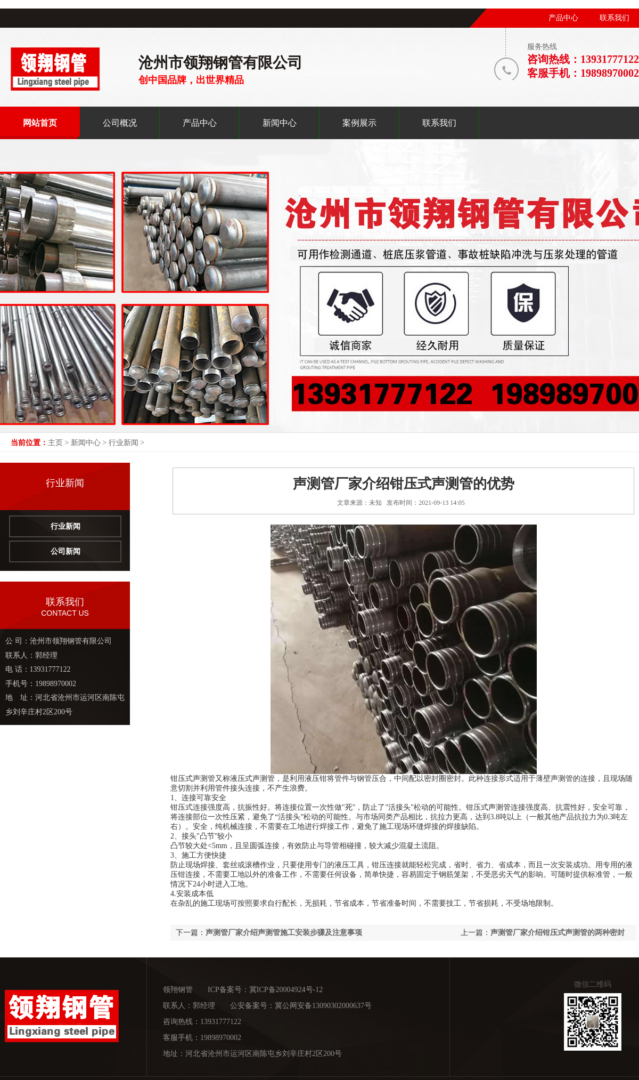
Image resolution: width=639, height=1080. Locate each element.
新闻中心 (86, 443)
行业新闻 (123, 443)
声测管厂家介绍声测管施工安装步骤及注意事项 (284, 933)
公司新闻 (65, 551)
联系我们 (614, 18)
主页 (55, 443)
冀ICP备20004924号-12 (286, 990)
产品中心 (563, 18)
